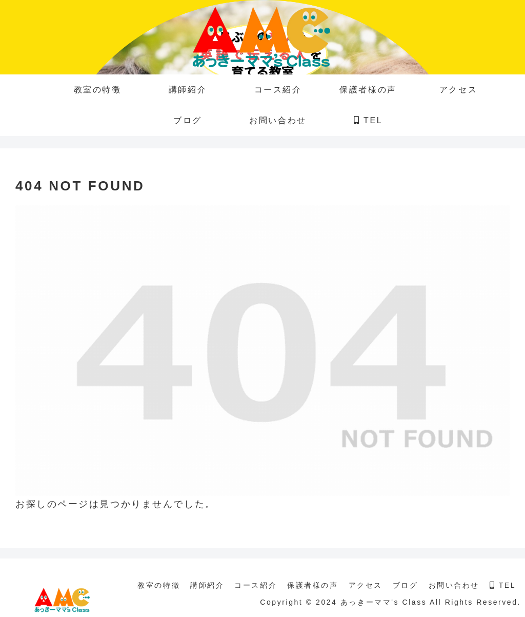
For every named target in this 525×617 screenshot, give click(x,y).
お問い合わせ (454, 585)
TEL (503, 585)
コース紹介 (255, 585)
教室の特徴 (158, 585)
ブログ (405, 585)
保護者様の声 (312, 585)
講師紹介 (207, 585)
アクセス (365, 585)
